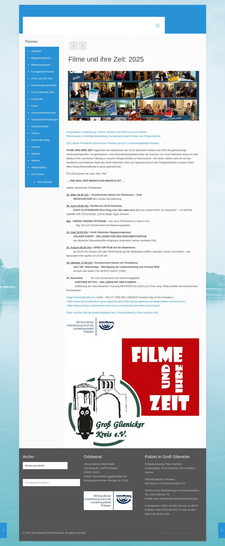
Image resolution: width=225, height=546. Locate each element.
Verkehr (35, 153)
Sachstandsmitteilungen (44, 119)
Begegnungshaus (41, 57)
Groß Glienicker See (42, 92)
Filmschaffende (126, 312)
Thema (35, 133)
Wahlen (35, 160)
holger (69, 297)
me (92, 297)
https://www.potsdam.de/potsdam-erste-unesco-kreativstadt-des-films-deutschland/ (113, 305)
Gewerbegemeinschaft (44, 85)
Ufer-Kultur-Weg (40, 140)
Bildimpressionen (41, 64)
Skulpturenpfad (39, 126)
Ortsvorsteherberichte (43, 112)
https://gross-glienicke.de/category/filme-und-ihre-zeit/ (154, 301)
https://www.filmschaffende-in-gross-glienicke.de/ (94, 301)
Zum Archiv (37, 174)
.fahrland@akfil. (82, 297)
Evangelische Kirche (42, 71)
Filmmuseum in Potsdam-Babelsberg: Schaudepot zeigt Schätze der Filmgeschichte (113, 136)
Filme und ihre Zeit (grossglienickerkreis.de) (91, 312)
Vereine (35, 146)
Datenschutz (167, 532)
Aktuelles (36, 51)
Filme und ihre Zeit (147, 312)
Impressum (184, 532)
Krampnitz (37, 99)
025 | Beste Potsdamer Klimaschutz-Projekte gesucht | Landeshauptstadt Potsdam (112, 143)
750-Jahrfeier (44, 182)
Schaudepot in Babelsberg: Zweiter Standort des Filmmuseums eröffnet (106, 132)
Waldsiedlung (39, 167)
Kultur (34, 105)
